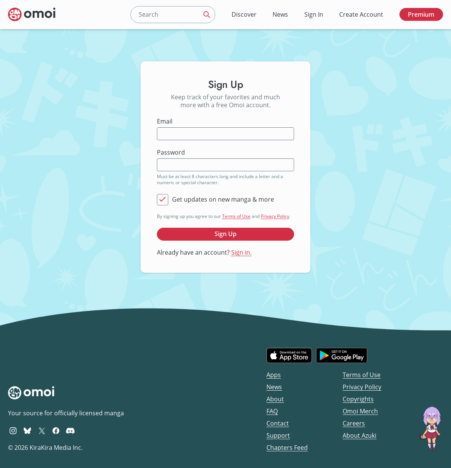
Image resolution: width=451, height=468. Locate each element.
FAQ (272, 411)
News (280, 14)
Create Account (361, 14)
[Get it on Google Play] (341, 355)
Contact (277, 423)
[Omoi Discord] (70, 430)
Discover (244, 14)
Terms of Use (236, 216)
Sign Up (225, 234)
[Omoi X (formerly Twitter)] (42, 430)
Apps (273, 375)
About (275, 399)
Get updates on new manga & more (223, 199)
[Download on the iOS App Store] (289, 355)
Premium (421, 14)
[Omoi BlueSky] (27, 430)
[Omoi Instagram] (13, 430)
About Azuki (359, 435)
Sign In (313, 14)
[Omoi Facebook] (56, 430)
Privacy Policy (275, 216)
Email (164, 121)
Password (171, 153)
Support (278, 435)
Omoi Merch (360, 411)
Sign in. (241, 252)
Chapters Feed (287, 447)
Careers (354, 423)
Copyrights (358, 399)
